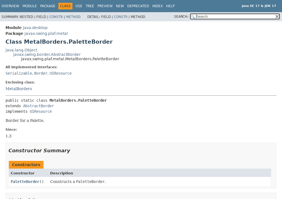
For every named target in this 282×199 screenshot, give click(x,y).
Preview (105, 6)
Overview (10, 6)
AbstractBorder (38, 106)
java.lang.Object (21, 50)
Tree (90, 6)
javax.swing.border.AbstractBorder (47, 54)
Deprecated (138, 6)
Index (157, 6)
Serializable (19, 73)
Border (40, 73)
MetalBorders (19, 89)
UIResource (61, 73)
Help (170, 6)
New (120, 6)
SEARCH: (181, 17)
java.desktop (35, 27)
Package (47, 6)
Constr (56, 17)
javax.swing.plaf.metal (46, 33)
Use (78, 6)
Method (73, 17)
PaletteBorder (25, 181)
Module (30, 6)
